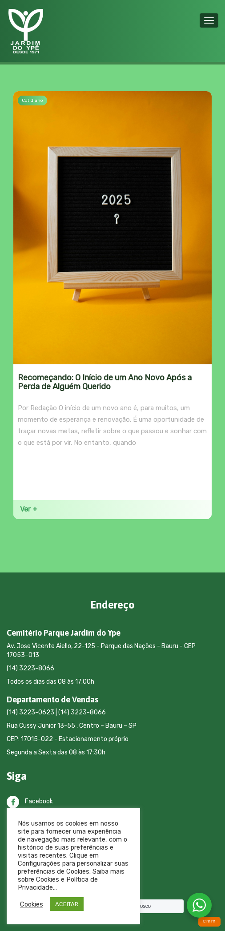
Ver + (28, 509)
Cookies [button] (31, 904)
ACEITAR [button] (66, 904)
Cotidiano (32, 100)
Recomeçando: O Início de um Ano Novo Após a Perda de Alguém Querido (105, 382)
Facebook (30, 801)
